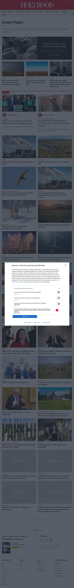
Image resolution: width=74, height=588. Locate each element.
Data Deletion (27, 322)
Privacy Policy (46, 322)
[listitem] (37, 288)
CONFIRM (25, 316)
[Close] (66, 265)
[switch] (58, 292)
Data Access (37, 322)
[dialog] (37, 294)
